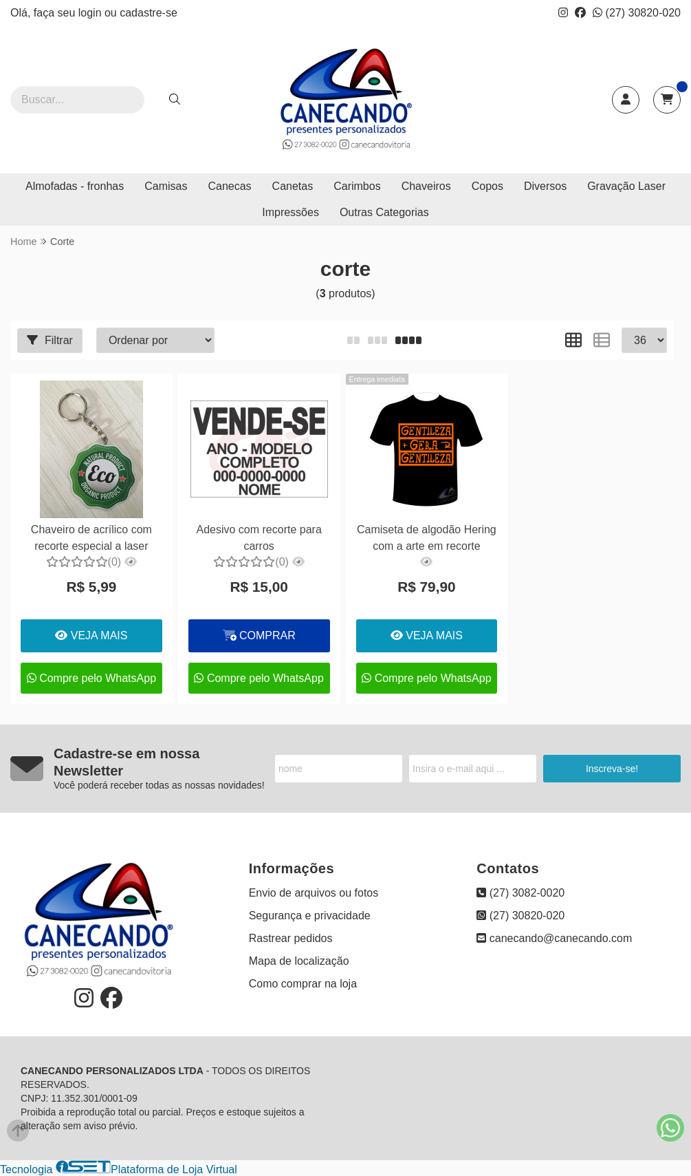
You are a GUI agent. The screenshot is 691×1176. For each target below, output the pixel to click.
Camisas (165, 186)
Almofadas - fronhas (74, 186)
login (91, 13)
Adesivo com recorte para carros (258, 538)
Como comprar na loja (303, 984)
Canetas (293, 186)
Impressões (290, 212)
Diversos (545, 186)
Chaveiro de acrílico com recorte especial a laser (91, 538)
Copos (487, 186)
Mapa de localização (299, 961)
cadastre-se (148, 13)
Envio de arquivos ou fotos (314, 893)
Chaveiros (426, 186)
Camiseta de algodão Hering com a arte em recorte (426, 538)
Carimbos (356, 186)
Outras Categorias (384, 212)
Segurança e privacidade (310, 915)
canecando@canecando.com (554, 938)
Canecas (229, 186)
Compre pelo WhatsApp (91, 678)
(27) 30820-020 (637, 13)
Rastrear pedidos (291, 938)
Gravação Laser (626, 186)
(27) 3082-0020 (520, 893)
